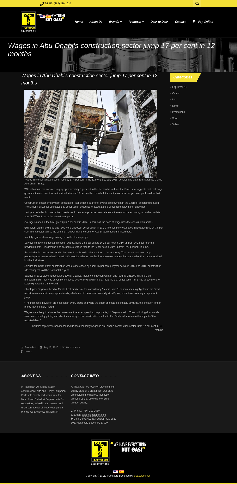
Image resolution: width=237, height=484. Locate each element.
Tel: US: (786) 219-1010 (58, 3)
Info (174, 99)
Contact (180, 22)
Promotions (178, 112)
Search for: (197, 3)
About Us (95, 22)
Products (136, 22)
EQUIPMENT (179, 87)
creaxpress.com (142, 475)
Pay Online (202, 22)
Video (175, 124)
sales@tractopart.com (94, 414)
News (28, 351)
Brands (115, 22)
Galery (176, 93)
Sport (175, 118)
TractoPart (30, 347)
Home (79, 22)
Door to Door (159, 22)
